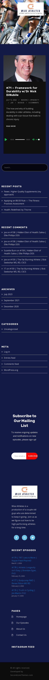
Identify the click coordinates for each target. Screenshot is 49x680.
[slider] (20, 139)
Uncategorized (11, 329)
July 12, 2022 (11, 100)
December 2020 (11, 306)
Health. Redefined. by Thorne (17, 209)
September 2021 (11, 300)
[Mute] (33, 139)
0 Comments (34, 103)
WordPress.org (11, 370)
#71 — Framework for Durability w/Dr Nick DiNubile (21, 91)
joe (12, 103)
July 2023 (8, 294)
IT (5, 268)
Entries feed (9, 357)
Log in (7, 351)
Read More (11, 126)
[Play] (5, 139)
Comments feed (11, 364)
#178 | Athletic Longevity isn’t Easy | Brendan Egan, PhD (24, 570)
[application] (24, 139)
